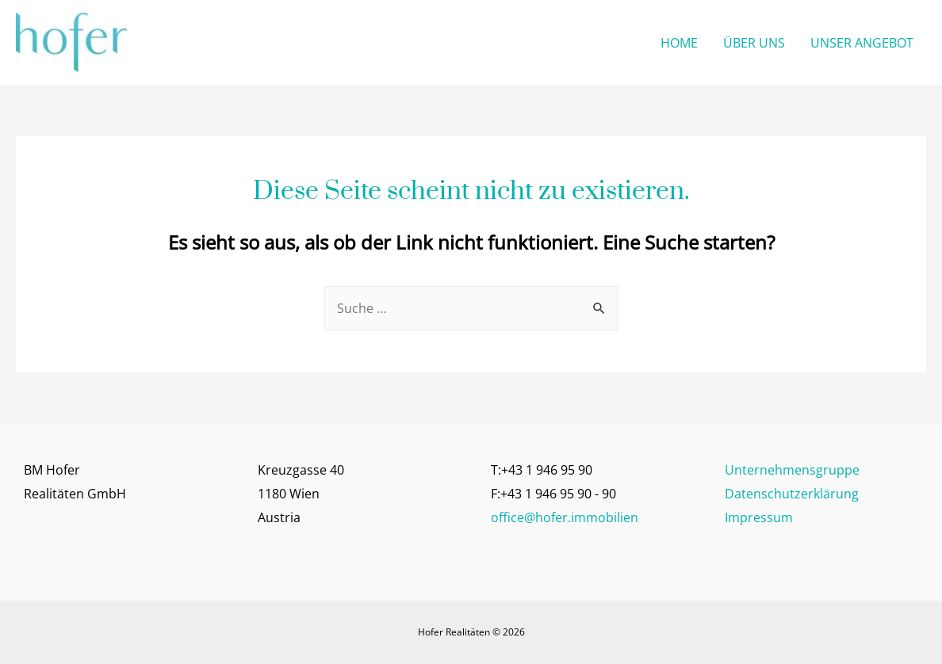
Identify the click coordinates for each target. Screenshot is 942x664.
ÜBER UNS (754, 43)
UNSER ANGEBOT (861, 43)
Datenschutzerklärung (792, 493)
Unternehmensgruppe (792, 470)
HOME (679, 43)
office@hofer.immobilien (564, 517)
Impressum (759, 517)
